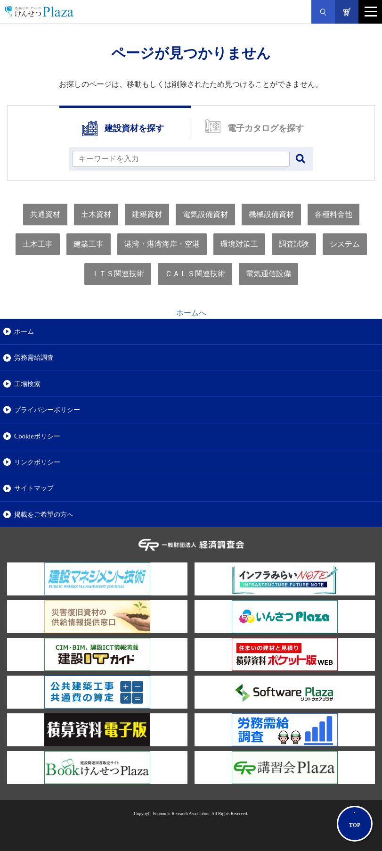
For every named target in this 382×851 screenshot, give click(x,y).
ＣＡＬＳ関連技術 (195, 274)
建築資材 (147, 214)
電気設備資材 (205, 214)
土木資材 (96, 214)
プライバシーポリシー (47, 409)
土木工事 (38, 244)
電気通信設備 (268, 274)
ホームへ (191, 313)
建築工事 (88, 244)
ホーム (24, 331)
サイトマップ (34, 488)
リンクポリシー (37, 462)
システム (345, 244)
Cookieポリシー (37, 436)
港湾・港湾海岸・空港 (162, 244)
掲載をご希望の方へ (43, 514)
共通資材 (45, 214)
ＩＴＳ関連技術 (117, 274)
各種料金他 (333, 214)
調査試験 (294, 244)
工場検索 (27, 384)
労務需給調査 (34, 357)
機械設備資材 (271, 214)
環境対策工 (239, 244)
